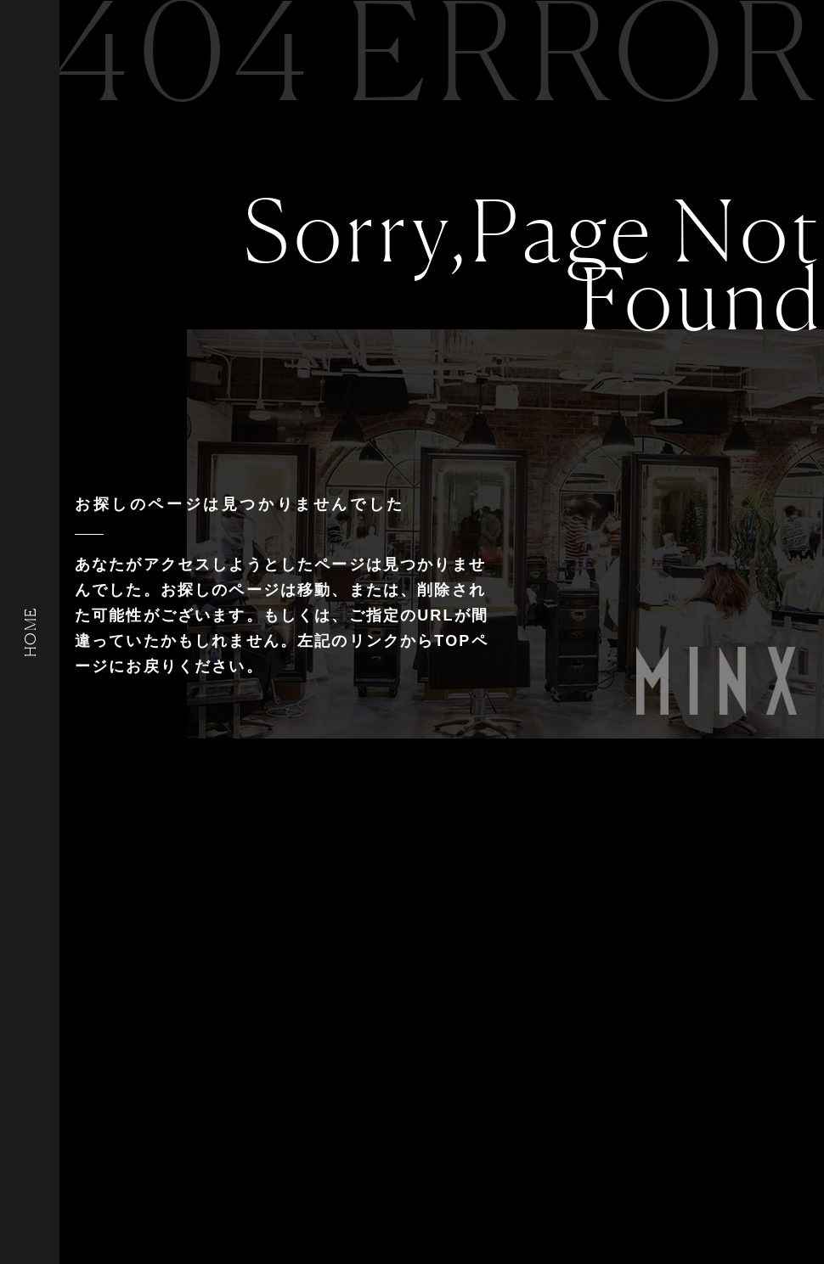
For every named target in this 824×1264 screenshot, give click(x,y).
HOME (29, 632)
